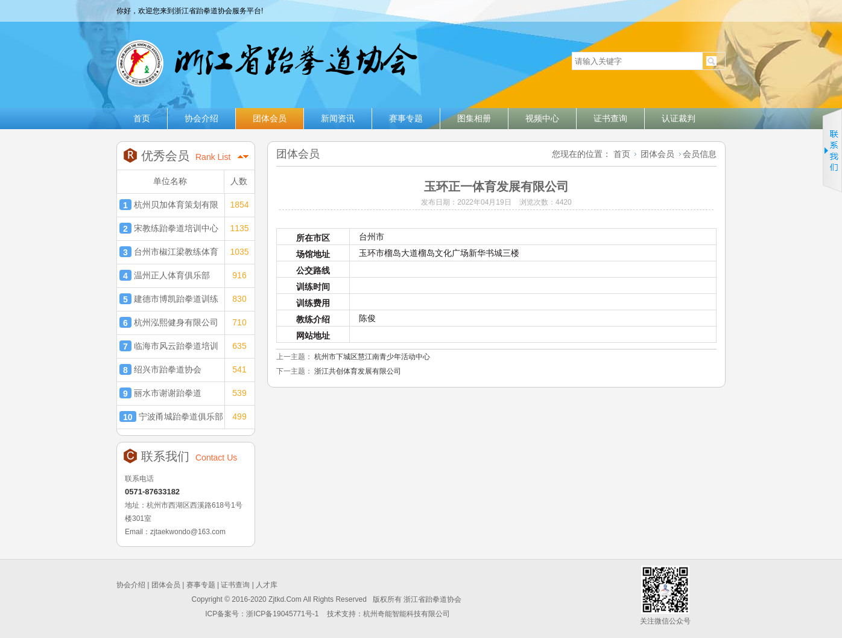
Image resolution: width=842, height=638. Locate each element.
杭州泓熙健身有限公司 (168, 322)
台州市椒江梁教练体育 (168, 251)
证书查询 (610, 118)
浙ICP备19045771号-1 (283, 614)
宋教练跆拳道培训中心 (168, 228)
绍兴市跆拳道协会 (160, 369)
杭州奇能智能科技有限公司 (406, 614)
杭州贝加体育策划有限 (168, 204)
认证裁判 (678, 118)
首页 (141, 118)
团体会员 (269, 118)
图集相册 (474, 118)
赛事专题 (406, 118)
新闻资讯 (338, 118)
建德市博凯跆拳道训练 (168, 298)
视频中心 (542, 118)
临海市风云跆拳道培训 (168, 345)
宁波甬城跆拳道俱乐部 (171, 416)
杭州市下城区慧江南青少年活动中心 (372, 356)
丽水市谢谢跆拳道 (160, 393)
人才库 (266, 585)
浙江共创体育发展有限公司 (357, 371)
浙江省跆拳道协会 (265, 58)
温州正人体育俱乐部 (164, 275)
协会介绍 (201, 118)
